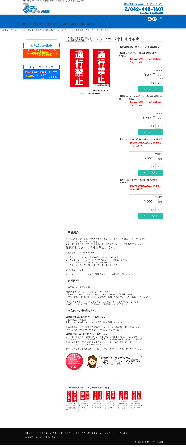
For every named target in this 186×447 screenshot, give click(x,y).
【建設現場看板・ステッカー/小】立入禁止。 (123, 408)
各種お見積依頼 (96, 27)
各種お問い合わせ (116, 27)
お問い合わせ (109, 436)
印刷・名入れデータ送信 (87, 436)
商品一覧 (42, 27)
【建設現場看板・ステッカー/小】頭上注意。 (136, 408)
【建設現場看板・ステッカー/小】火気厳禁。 (97, 408)
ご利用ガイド (57, 27)
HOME (29, 27)
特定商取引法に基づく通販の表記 (40, 440)
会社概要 (123, 436)
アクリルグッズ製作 (62, 436)
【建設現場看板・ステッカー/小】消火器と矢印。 (71, 409)
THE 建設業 (42, 436)
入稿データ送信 (76, 27)
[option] (90, 73)
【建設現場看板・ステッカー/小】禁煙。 (84, 408)
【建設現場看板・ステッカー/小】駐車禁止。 (110, 408)
